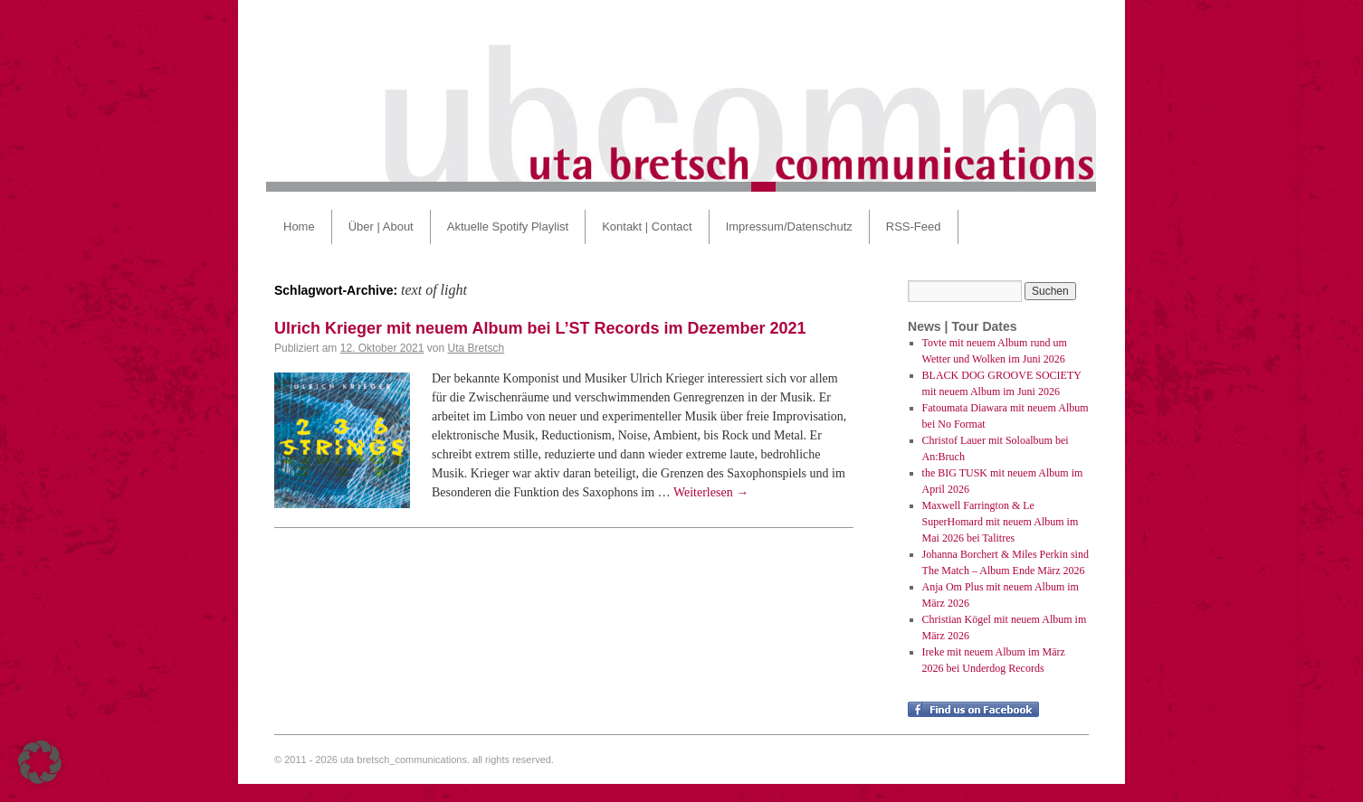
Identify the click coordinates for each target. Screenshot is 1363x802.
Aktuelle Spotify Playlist (507, 226)
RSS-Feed (913, 226)
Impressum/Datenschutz (789, 226)
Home (299, 226)
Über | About (381, 226)
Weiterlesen (710, 492)
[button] (40, 762)
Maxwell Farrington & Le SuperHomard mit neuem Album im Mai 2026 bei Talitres (1000, 521)
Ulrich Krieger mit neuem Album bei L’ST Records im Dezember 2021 (540, 328)
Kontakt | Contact (647, 226)
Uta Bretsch (475, 348)
